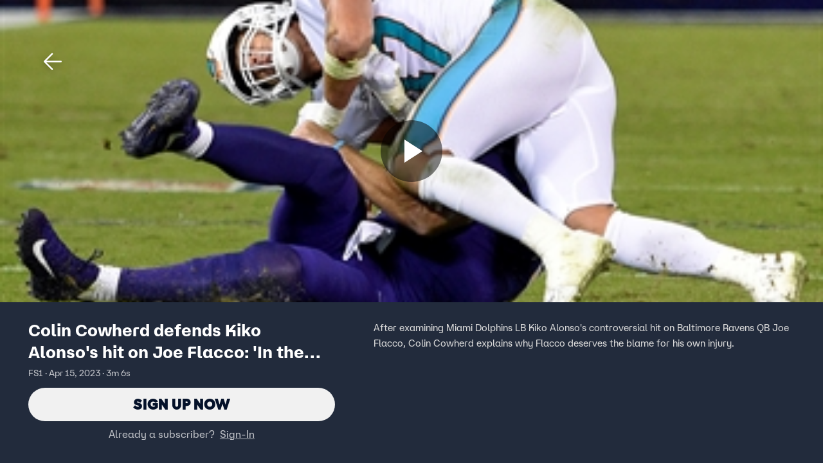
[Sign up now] (411, 151)
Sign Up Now (181, 404)
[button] (52, 61)
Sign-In (237, 434)
